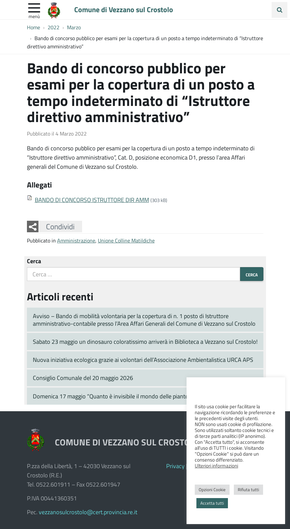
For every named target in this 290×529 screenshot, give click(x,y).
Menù (34, 16)
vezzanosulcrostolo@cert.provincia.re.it (88, 512)
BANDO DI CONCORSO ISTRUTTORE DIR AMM (92, 200)
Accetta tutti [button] (212, 503)
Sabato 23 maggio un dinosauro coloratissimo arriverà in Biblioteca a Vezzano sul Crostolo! (145, 341)
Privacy (175, 466)
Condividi (60, 226)
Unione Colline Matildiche (126, 240)
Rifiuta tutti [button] (248, 489)
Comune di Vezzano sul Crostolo (124, 9)
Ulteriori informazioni (216, 465)
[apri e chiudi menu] (34, 7)
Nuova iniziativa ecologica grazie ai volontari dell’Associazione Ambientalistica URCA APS (143, 360)
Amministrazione (76, 240)
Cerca (34, 261)
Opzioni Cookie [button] (212, 489)
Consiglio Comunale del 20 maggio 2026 (83, 378)
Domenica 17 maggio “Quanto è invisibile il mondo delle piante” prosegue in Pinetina (138, 396)
